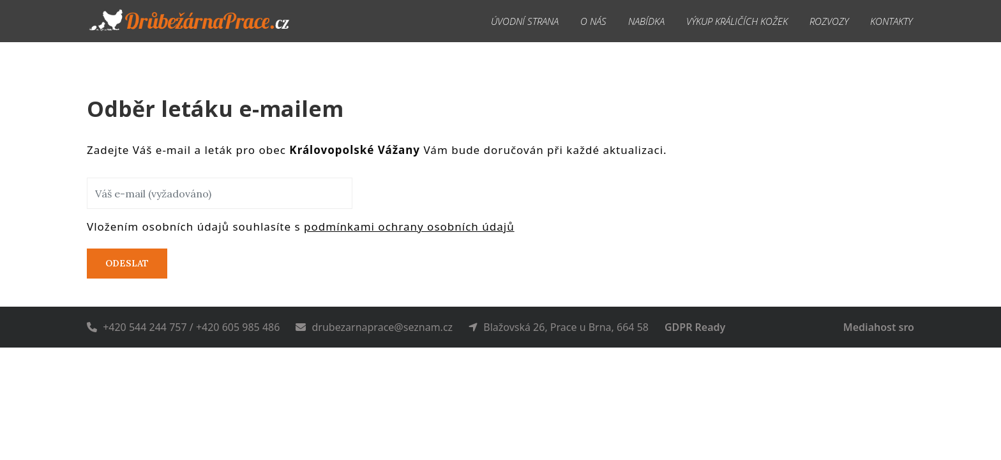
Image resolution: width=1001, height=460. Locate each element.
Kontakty (891, 21)
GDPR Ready (695, 327)
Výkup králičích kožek (737, 21)
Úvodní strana (525, 21)
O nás (593, 21)
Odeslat (127, 263)
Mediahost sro (878, 327)
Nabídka (646, 21)
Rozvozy (828, 21)
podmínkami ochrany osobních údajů (409, 226)
